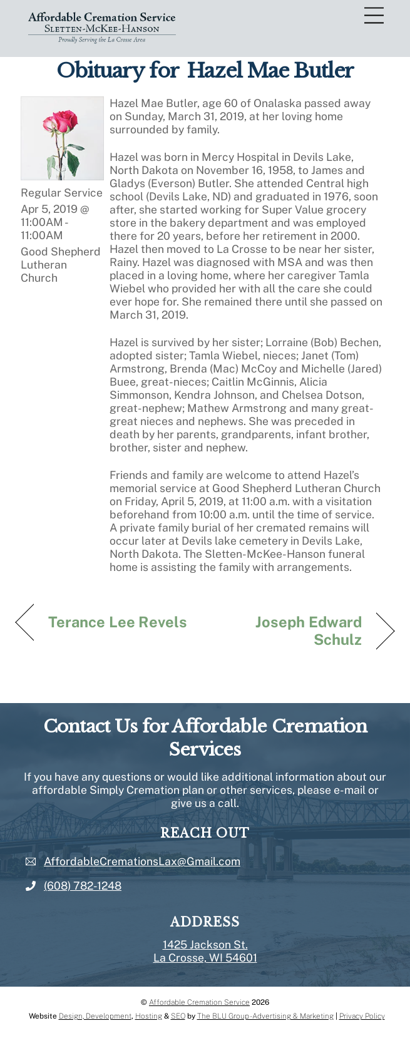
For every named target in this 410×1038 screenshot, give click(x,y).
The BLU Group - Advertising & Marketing (265, 1016)
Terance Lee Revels (118, 621)
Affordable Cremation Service (199, 1002)
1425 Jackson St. (205, 944)
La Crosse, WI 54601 (205, 957)
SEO (178, 1016)
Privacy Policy (362, 1016)
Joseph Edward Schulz (289, 630)
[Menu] (374, 16)
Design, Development (95, 1016)
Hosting (148, 1016)
